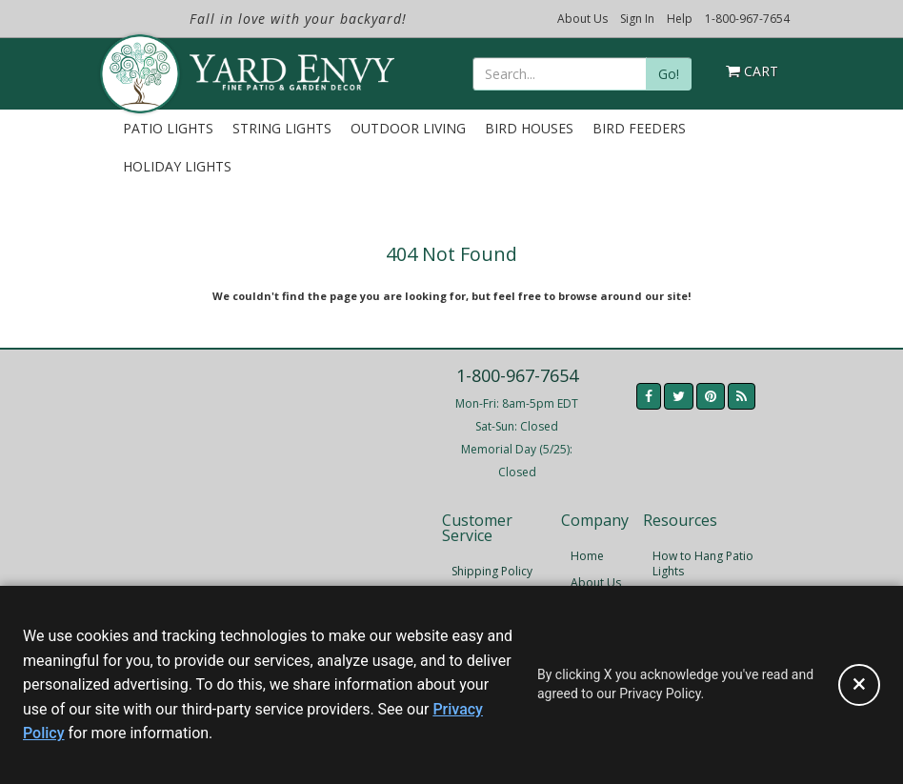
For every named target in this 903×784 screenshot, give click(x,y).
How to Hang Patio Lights (702, 563)
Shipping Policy (492, 571)
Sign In (637, 18)
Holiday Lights (177, 166)
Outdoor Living (408, 128)
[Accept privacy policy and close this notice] (859, 685)
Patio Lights (168, 128)
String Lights (281, 128)
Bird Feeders (639, 128)
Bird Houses (529, 128)
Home (587, 556)
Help (679, 18)
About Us (582, 18)
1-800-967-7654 (747, 18)
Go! (668, 74)
